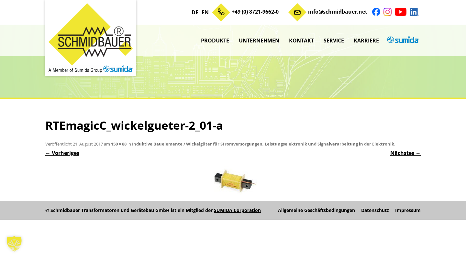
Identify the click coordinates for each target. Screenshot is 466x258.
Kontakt (301, 40)
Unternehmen (259, 40)
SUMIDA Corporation (237, 210)
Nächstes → (405, 153)
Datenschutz (375, 210)
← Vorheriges (62, 153)
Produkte (215, 40)
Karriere (366, 40)
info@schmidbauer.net (337, 11)
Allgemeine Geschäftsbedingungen (316, 210)
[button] (14, 243)
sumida (402, 40)
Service (334, 40)
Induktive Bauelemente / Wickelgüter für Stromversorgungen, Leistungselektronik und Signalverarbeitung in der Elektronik (263, 144)
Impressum (408, 210)
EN (205, 12)
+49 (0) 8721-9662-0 (255, 11)
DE (195, 12)
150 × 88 (119, 144)
